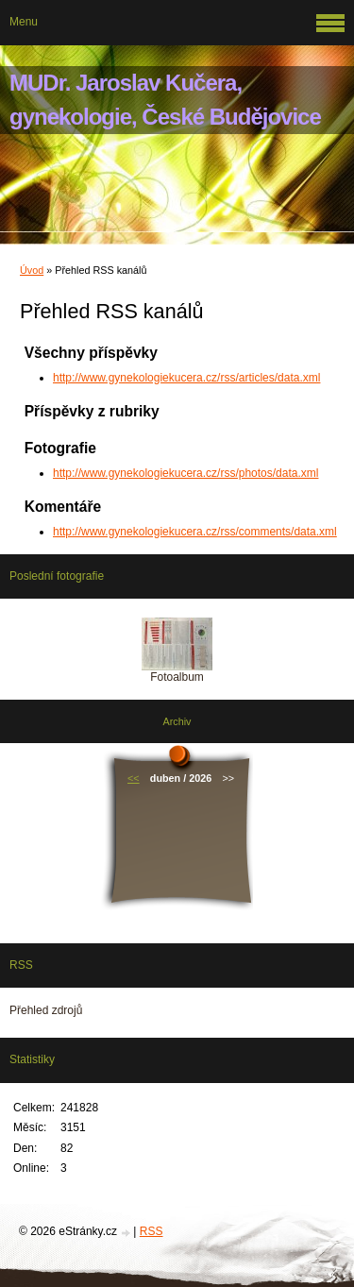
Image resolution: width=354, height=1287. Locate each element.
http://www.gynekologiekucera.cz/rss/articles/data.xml (186, 377)
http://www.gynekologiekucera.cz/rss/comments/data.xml (195, 531)
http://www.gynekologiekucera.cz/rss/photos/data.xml (185, 473)
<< (133, 778)
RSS (151, 1231)
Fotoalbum (177, 677)
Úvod (31, 270)
